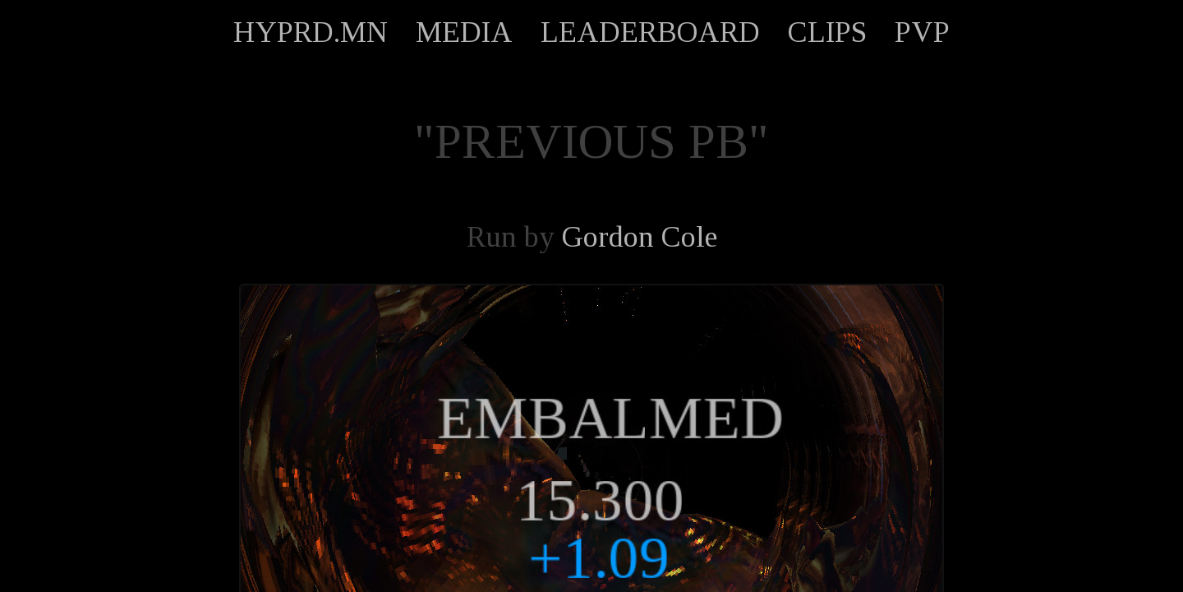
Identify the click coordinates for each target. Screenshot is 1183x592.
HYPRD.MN (310, 32)
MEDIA (464, 32)
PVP (922, 32)
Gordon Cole (639, 236)
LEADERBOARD (650, 32)
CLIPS (827, 32)
